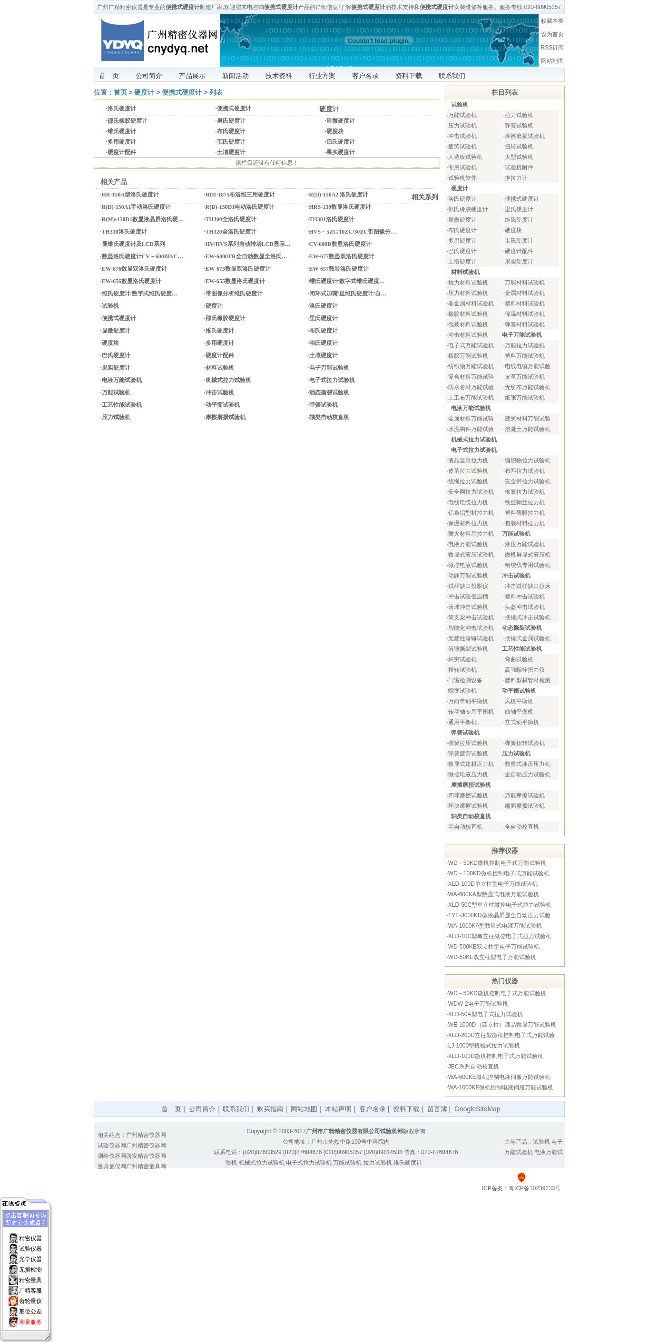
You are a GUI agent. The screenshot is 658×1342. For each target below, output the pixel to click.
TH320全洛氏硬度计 (231, 231)
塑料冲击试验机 (525, 596)
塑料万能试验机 (525, 356)
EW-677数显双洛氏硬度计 (342, 256)
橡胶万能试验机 (468, 356)
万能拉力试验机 (525, 345)
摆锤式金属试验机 (527, 638)
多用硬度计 (122, 141)
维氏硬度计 (122, 131)
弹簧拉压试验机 (468, 743)
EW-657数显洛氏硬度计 (339, 268)
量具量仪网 (112, 1166)
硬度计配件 (122, 152)
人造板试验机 (465, 157)
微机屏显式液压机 (527, 554)
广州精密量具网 (146, 1166)
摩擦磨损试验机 (226, 417)
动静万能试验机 (468, 575)
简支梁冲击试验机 (471, 617)
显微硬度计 (340, 121)
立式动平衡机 (522, 722)
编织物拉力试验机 (527, 460)
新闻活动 (235, 75)
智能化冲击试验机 (471, 628)
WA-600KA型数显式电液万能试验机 (493, 894)
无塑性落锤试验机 (471, 638)
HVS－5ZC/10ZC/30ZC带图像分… (352, 231)
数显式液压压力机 (527, 764)
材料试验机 (220, 367)
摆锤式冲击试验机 (527, 617)
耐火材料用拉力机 (471, 533)
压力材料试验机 (468, 293)
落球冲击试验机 (468, 607)
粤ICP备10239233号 (534, 1188)
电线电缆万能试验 (527, 366)
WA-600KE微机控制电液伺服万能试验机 (499, 1077)
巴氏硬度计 (340, 141)
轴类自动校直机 (329, 417)
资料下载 (408, 75)
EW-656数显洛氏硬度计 (132, 281)
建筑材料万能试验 (527, 418)
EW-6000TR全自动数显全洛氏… (246, 256)
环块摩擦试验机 (468, 806)
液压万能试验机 (525, 544)
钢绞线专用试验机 (527, 565)
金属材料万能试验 (471, 418)
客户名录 (365, 75)
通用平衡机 (462, 722)
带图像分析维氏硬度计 (234, 293)
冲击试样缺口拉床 (527, 586)
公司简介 (149, 75)
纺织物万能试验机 (471, 366)
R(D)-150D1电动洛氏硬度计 (240, 207)
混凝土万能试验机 (527, 429)
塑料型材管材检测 (527, 680)
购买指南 (270, 1109)
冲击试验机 (220, 392)
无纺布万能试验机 (527, 387)
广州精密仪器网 (146, 1135)
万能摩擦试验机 (525, 795)
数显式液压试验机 (471, 554)
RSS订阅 (552, 47)
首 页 (109, 75)
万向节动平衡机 (468, 701)
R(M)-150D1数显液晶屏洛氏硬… (143, 219)
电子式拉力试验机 (332, 380)
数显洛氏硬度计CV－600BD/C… (143, 256)
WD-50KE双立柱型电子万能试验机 (492, 957)
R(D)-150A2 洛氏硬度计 (339, 194)
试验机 (110, 306)
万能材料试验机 (525, 282)
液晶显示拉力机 (468, 460)
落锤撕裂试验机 (468, 649)
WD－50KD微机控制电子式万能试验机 (497, 863)
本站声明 (338, 1109)
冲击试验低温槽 (468, 596)
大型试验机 (519, 157)
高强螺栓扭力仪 (525, 669)
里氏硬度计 (231, 121)
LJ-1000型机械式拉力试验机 (484, 1045)
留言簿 (437, 1109)
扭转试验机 (519, 146)
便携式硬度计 (182, 92)
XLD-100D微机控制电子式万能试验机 (495, 1056)
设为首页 (552, 34)
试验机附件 (519, 167)
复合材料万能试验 (471, 376)
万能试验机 (116, 392)
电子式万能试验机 (471, 345)
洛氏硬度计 (122, 108)
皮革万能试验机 (525, 376)
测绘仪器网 (112, 1156)
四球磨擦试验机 (468, 795)
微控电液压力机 (468, 774)
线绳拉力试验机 (468, 481)
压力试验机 (116, 417)
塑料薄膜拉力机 (525, 512)
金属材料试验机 (525, 293)
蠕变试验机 (462, 690)
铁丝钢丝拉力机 (525, 502)
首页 (120, 92)
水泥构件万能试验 (471, 429)
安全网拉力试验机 (471, 492)
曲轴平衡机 (519, 711)
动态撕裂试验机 (329, 392)
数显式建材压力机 (471, 764)
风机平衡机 (519, 701)
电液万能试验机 (122, 380)
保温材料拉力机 (468, 523)
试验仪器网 (112, 1145)
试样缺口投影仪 (468, 586)
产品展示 (192, 75)
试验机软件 (462, 178)
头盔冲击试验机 (525, 607)
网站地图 (552, 61)
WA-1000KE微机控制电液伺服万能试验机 (501, 1087)
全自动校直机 (522, 826)
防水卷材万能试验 (471, 387)
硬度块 (335, 131)
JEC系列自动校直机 (473, 1066)
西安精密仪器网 (146, 1156)
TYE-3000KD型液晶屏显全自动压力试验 (499, 915)
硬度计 (144, 92)
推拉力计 (516, 178)
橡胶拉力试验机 (525, 492)
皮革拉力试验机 (468, 471)
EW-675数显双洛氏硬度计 (238, 268)
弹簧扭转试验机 (525, 743)
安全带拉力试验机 (527, 481)
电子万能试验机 (329, 367)
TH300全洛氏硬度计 (231, 219)
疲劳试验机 (462, 146)
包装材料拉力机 (525, 523)
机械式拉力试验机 (228, 380)
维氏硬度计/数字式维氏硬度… (347, 281)
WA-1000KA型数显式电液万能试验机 (495, 925)
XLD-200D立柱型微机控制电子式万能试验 (501, 1035)
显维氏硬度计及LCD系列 (133, 244)
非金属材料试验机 (471, 303)
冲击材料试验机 (468, 335)
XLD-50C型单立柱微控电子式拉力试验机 (499, 904)
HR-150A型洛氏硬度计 (130, 194)
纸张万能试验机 (525, 397)
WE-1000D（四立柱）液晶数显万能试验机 (502, 1024)
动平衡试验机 (223, 405)
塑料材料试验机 (525, 303)
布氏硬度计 (231, 131)
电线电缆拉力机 (468, 502)
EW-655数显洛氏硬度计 (235, 281)
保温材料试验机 (525, 314)
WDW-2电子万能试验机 (478, 1003)
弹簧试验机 (323, 405)
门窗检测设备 (465, 680)
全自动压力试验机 (527, 774)
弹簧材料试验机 (525, 324)
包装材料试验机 (468, 324)
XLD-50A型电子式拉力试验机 (485, 1014)
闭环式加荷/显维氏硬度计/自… (348, 293)
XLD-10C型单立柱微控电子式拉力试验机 (499, 936)
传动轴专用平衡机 (471, 711)
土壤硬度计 (231, 152)
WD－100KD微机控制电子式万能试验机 (499, 873)
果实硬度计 (340, 152)
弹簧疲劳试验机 (468, 753)
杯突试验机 (462, 659)
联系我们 (452, 75)
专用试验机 (462, 167)
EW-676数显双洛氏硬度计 (134, 268)
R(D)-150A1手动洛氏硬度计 (136, 207)
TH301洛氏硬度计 (331, 219)
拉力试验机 (519, 115)
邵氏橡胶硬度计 (127, 121)
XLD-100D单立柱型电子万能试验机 (493, 884)
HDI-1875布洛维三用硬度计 (240, 194)
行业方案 (322, 75)
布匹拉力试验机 (525, 471)
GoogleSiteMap (477, 1109)
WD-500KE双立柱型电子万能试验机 (494, 946)
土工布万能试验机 (471, 397)
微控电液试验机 (468, 565)
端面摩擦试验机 (525, 806)
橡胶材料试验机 (468, 314)
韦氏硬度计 (231, 141)
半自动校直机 (465, 826)
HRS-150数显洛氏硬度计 (340, 207)
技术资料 (278, 75)
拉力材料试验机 (468, 282)
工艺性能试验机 (122, 405)
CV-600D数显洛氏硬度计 (340, 244)
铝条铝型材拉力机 (471, 512)
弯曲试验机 (519, 659)
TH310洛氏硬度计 (124, 231)
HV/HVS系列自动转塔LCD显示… (248, 244)
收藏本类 (552, 21)
